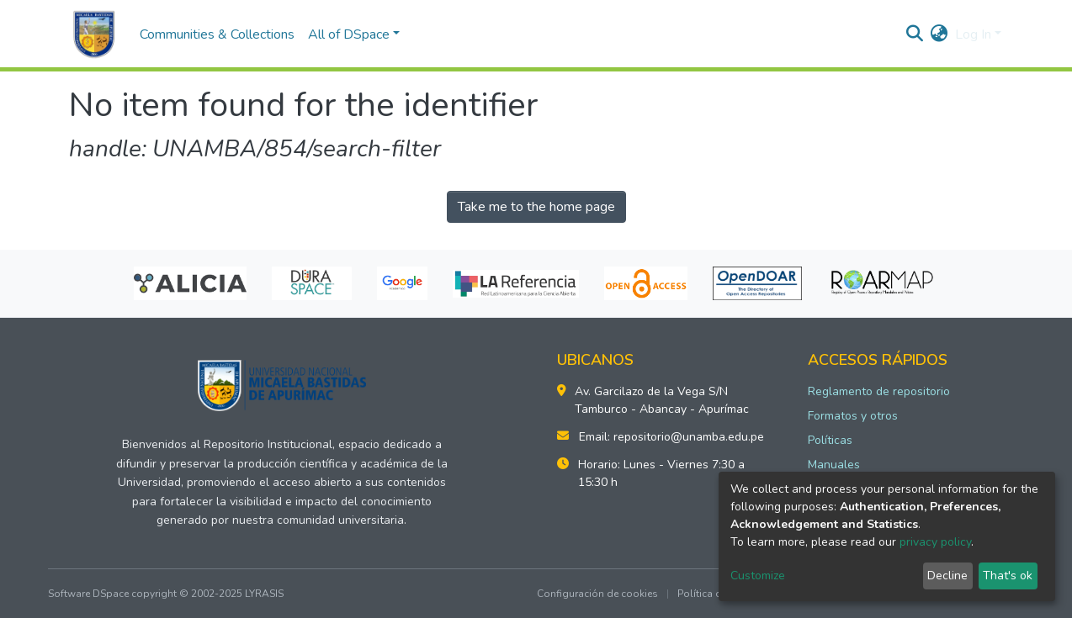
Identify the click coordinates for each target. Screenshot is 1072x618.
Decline (947, 576)
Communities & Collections (217, 34)
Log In (973, 34)
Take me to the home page (536, 207)
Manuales (834, 465)
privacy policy (935, 542)
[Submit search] (915, 34)
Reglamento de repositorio (879, 391)
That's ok (1007, 576)
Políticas (830, 440)
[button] (939, 34)
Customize (757, 576)
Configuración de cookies (597, 593)
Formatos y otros (853, 416)
